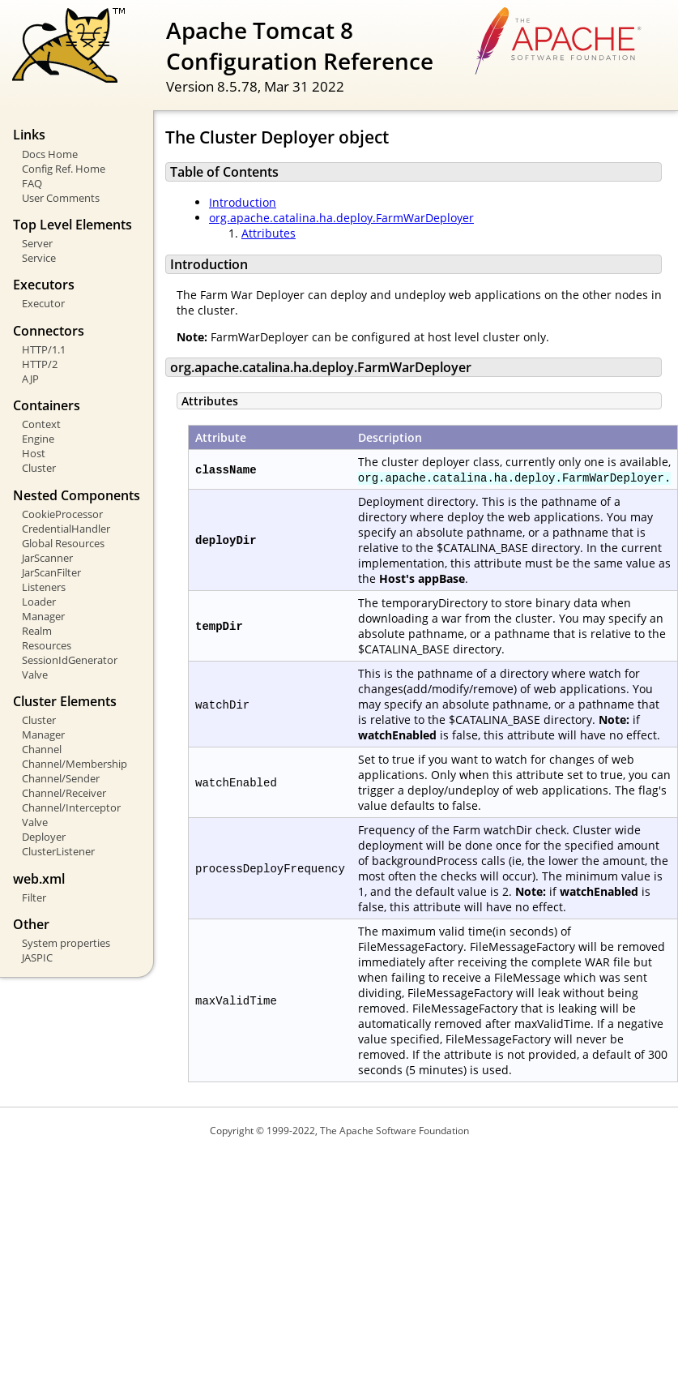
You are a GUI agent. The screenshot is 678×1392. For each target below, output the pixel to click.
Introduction (242, 202)
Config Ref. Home (63, 168)
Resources (46, 645)
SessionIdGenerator (69, 660)
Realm (37, 630)
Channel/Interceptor (71, 807)
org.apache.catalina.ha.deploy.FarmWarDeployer (341, 217)
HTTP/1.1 (44, 349)
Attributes (268, 233)
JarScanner (47, 557)
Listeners (44, 587)
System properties (66, 943)
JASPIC (37, 957)
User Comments (61, 198)
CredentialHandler (66, 528)
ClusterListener (58, 851)
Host (33, 453)
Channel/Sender (61, 778)
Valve (35, 674)
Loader (39, 601)
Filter (34, 897)
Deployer (44, 836)
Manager (43, 616)
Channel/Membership (74, 763)
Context (41, 424)
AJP (30, 378)
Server (37, 243)
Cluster (39, 467)
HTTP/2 (40, 364)
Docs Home (50, 154)
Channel (42, 749)
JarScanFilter (51, 572)
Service (39, 258)
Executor (43, 303)
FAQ (32, 183)
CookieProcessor (62, 514)
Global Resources (63, 543)
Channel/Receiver (64, 793)
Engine (38, 438)
